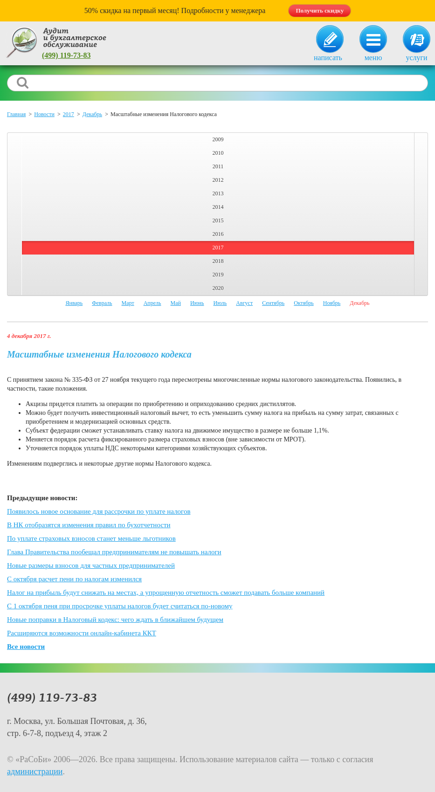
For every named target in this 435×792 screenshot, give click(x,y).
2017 (68, 114)
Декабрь (92, 114)
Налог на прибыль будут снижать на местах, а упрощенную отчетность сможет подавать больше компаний (166, 592)
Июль (220, 303)
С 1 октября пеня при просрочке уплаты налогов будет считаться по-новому (120, 606)
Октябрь (304, 303)
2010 (218, 153)
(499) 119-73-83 (66, 55)
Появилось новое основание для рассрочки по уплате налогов (98, 511)
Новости (44, 114)
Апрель (152, 303)
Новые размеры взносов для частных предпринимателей (91, 565)
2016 (218, 234)
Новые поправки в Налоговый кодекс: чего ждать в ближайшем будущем (115, 619)
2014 (218, 207)
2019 (218, 274)
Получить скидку (320, 10)
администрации (34, 771)
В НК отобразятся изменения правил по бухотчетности (89, 525)
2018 (218, 261)
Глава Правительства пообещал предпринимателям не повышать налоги (114, 552)
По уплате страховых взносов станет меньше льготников (91, 538)
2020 (218, 288)
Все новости (26, 646)
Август (244, 303)
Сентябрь (273, 303)
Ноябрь (332, 303)
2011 (218, 166)
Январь (74, 303)
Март (128, 303)
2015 (218, 220)
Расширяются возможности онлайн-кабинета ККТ (81, 633)
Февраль (102, 303)
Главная (16, 114)
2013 (218, 193)
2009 (218, 139)
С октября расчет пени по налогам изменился (74, 579)
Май (176, 303)
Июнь (197, 303)
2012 (218, 180)
